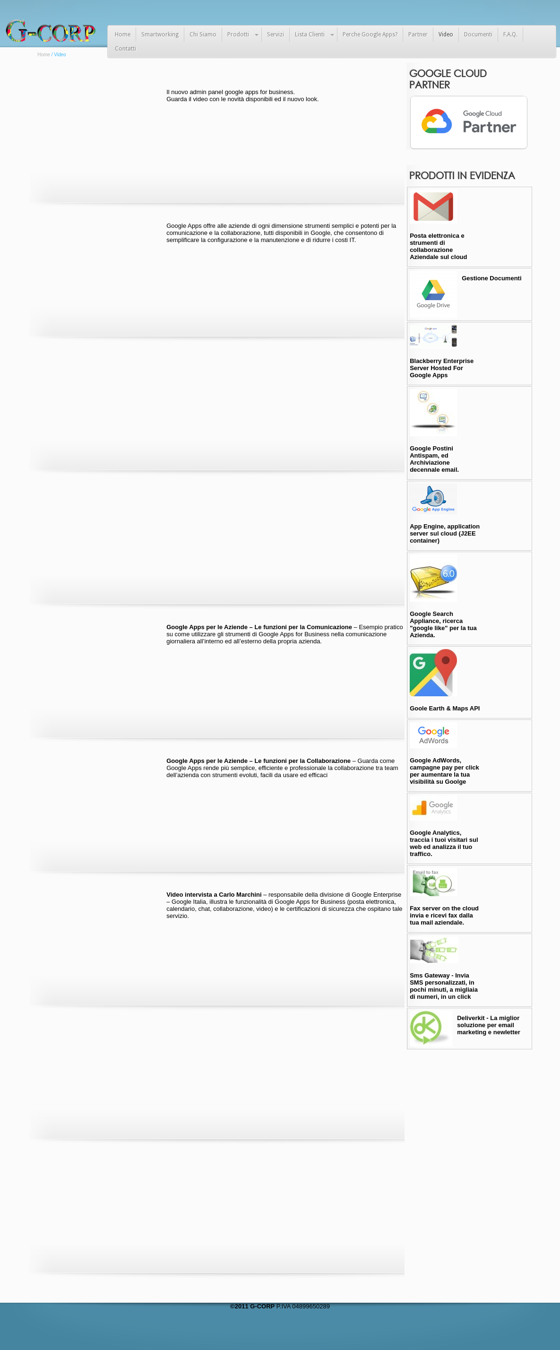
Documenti (478, 34)
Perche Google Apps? (370, 34)
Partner (418, 34)
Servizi (275, 34)
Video (446, 34)
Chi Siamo (203, 34)
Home (122, 34)
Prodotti (238, 34)
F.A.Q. (510, 34)
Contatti (125, 48)
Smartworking (160, 34)
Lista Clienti (310, 34)
